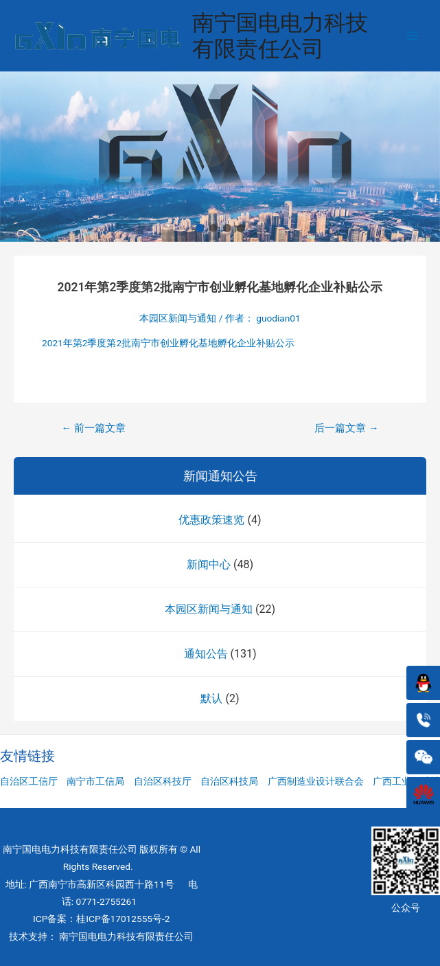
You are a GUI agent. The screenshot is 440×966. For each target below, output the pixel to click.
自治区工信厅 (29, 781)
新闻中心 (209, 564)
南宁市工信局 (95, 781)
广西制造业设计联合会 (316, 781)
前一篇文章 (93, 428)
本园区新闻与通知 (209, 609)
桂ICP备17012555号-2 (123, 918)
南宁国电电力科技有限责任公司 (280, 36)
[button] (200, 228)
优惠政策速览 (211, 519)
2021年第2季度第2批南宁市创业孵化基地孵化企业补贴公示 (168, 342)
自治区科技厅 (163, 781)
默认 (211, 698)
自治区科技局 (229, 781)
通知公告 (206, 653)
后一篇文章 (346, 428)
